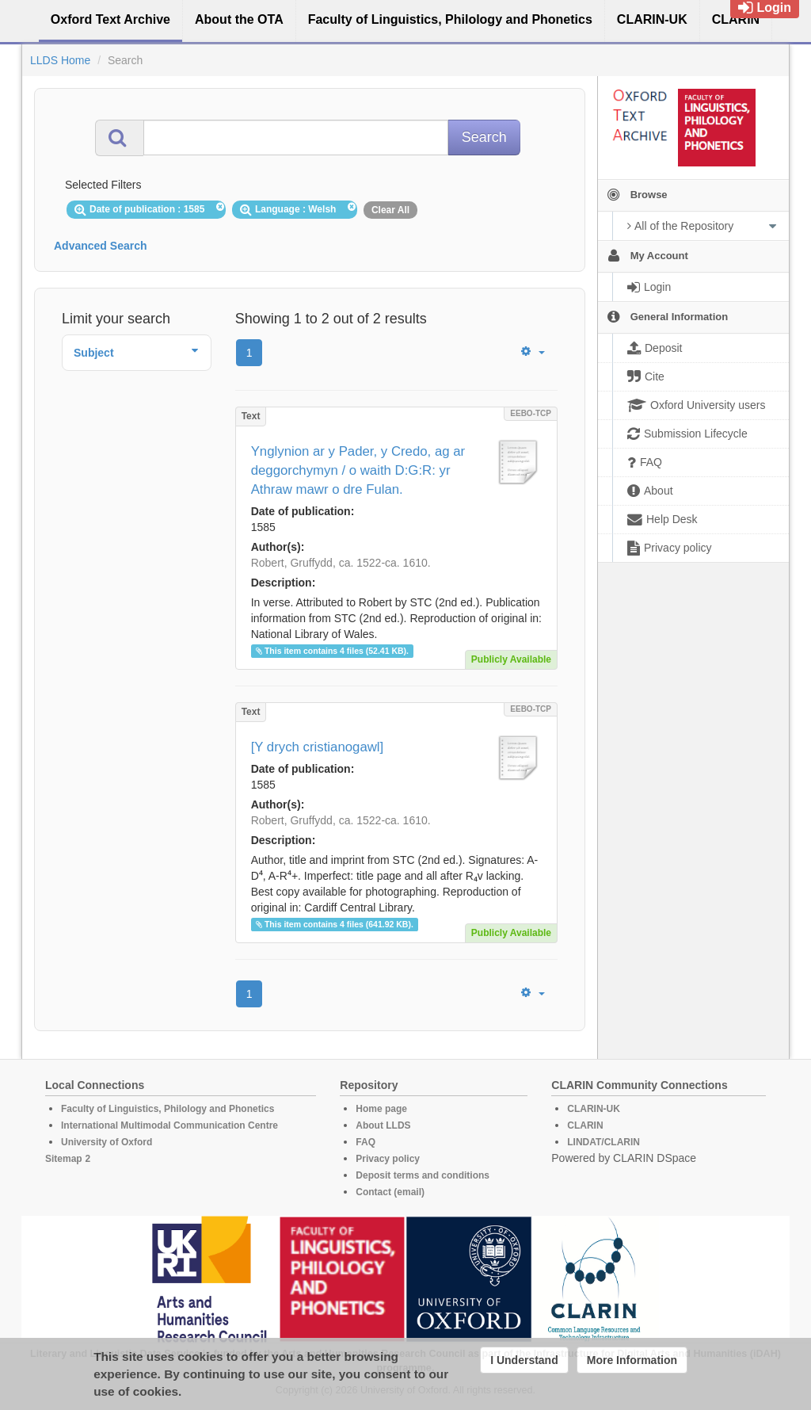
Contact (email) (390, 1192)
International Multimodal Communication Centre (169, 1125)
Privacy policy (388, 1158)
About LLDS (383, 1125)
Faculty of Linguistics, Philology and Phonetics (167, 1108)
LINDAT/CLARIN (603, 1142)
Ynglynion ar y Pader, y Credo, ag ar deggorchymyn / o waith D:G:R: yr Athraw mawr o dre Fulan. (358, 470)
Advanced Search (100, 245)
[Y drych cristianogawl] (317, 747)
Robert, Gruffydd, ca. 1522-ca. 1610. (341, 562)
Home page (381, 1108)
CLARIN (585, 1125)
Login (764, 7)
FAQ (365, 1142)
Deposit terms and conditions (422, 1175)
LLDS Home (60, 60)
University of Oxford (106, 1142)
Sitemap (63, 1158)
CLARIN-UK (593, 1108)
